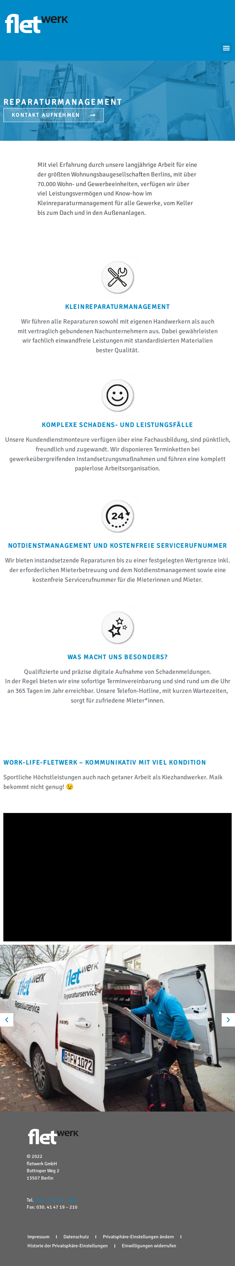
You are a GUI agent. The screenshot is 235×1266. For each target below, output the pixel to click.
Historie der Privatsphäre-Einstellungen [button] (67, 1246)
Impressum (38, 1237)
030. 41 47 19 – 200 (55, 1200)
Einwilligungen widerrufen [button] (149, 1246)
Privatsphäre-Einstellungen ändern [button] (138, 1237)
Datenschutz (76, 1237)
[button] (226, 47)
